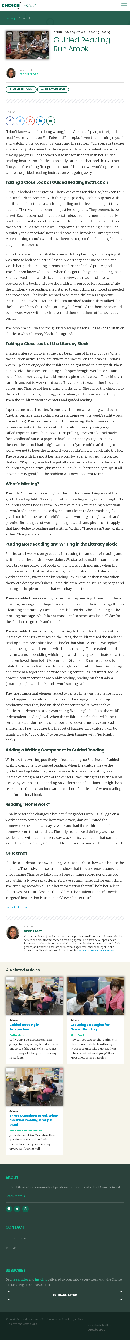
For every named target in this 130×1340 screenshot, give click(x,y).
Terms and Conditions (23, 1323)
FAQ (11, 1247)
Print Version (53, 89)
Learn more (15, 1195)
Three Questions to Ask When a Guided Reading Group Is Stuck (33, 1119)
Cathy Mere (16, 1034)
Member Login (21, 89)
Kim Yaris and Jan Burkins (25, 1130)
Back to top (16, 907)
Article (58, 32)
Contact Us (16, 1238)
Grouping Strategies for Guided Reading (90, 1026)
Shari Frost (29, 74)
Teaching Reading (99, 32)
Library (11, 18)
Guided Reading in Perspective (24, 1026)
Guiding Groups (75, 32)
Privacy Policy (74, 1319)
